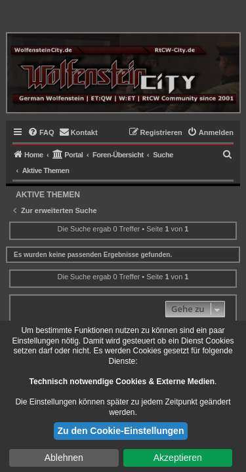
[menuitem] (41, 132)
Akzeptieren (178, 457)
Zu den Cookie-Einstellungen (121, 430)
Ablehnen (64, 457)
